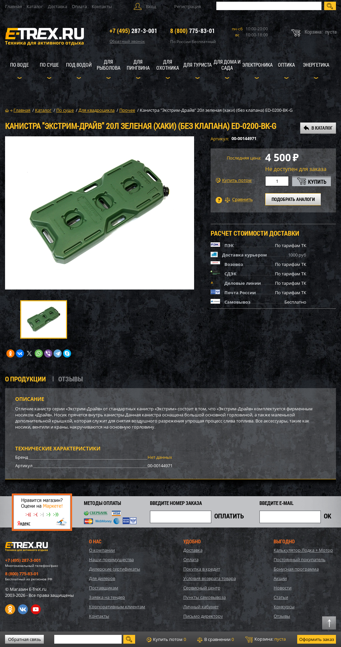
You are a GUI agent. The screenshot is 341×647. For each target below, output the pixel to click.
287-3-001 (133, 31)
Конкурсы (284, 607)
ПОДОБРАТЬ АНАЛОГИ (293, 199)
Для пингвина (138, 64)
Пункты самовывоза (204, 597)
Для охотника (167, 64)
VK (23, 609)
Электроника (257, 64)
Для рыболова (108, 64)
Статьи (281, 597)
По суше (49, 64)
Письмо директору (203, 616)
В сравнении (215, 639)
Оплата (79, 6)
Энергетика (316, 64)
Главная (13, 6)
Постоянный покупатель (300, 559)
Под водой (79, 64)
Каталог (35, 6)
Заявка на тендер (107, 597)
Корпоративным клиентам (117, 607)
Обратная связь (24, 639)
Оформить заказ (316, 639)
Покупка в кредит (201, 569)
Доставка (57, 6)
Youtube (36, 609)
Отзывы (282, 616)
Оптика (286, 64)
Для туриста (197, 64)
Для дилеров (102, 578)
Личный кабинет (201, 607)
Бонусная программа (296, 569)
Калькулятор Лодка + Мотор (303, 550)
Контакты (102, 6)
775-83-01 (192, 31)
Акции (280, 578)
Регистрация (187, 6)
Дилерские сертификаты (114, 569)
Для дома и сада (227, 64)
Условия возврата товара (209, 578)
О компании (102, 550)
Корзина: (265, 639)
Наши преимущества (111, 559)
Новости (282, 588)
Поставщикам (103, 588)
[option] (99, 213)
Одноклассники (10, 609)
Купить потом (234, 180)
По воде (19, 64)
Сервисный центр (201, 588)
